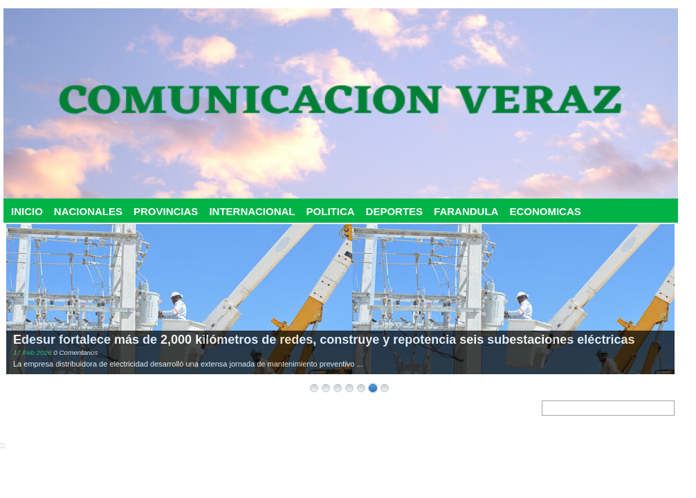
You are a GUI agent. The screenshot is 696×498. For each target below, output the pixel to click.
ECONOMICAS (544, 211)
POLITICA (330, 211)
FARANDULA (466, 211)
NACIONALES (88, 211)
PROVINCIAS (166, 211)
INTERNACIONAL (252, 211)
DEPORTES (394, 211)
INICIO (27, 211)
